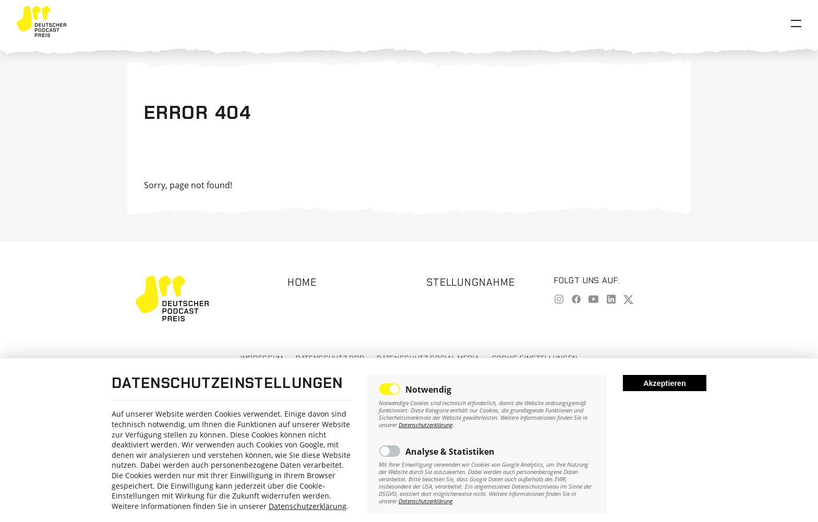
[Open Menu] (796, 23)
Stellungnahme (470, 282)
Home (302, 282)
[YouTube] (593, 300)
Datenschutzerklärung (307, 506)
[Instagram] (559, 300)
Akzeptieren (664, 383)
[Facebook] (576, 300)
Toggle (389, 389)
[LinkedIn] (611, 300)
